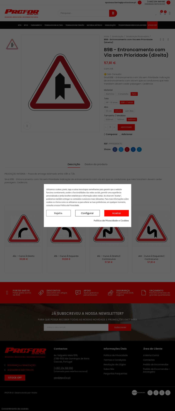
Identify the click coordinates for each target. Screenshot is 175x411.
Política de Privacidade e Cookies (111, 220)
